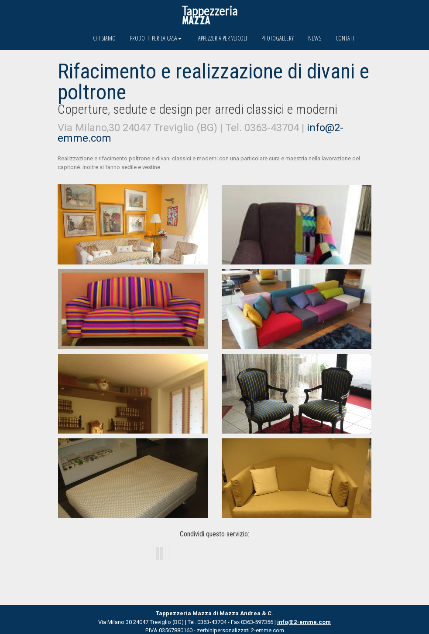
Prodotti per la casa (156, 38)
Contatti (346, 38)
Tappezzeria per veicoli (221, 38)
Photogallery (277, 38)
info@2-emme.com (304, 622)
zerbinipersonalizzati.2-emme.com (240, 630)
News (314, 38)
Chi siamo (104, 38)
